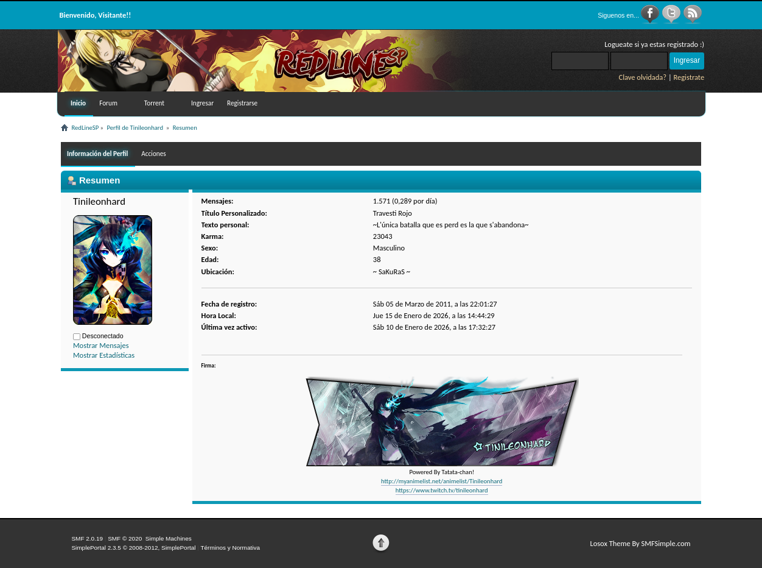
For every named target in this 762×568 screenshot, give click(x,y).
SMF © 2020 (125, 538)
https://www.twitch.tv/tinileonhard (442, 490)
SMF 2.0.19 (87, 538)
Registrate (689, 77)
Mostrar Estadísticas (104, 355)
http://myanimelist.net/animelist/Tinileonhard (441, 481)
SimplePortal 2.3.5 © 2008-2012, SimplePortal (133, 547)
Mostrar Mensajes (101, 345)
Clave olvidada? (643, 77)
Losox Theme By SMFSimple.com (640, 543)
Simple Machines (168, 538)
